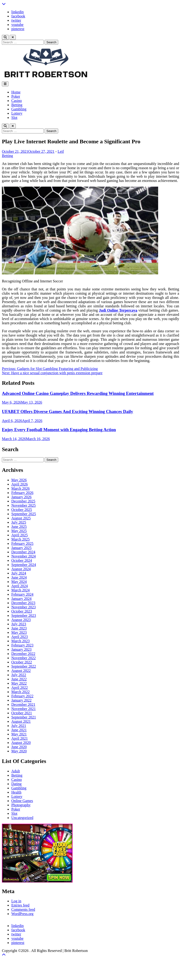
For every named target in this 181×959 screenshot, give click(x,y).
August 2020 (21, 743)
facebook (18, 16)
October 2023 (21, 611)
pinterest (17, 29)
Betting (16, 105)
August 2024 (21, 569)
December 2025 (23, 501)
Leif (61, 151)
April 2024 (19, 586)
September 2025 (23, 514)
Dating (16, 784)
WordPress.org (22, 914)
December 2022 (23, 654)
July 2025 (18, 522)
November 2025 (23, 505)
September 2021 (23, 717)
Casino (16, 101)
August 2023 (21, 620)
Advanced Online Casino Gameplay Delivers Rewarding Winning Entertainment (78, 393)
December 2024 (23, 552)
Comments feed (23, 909)
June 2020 (19, 747)
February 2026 (22, 493)
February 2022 (22, 696)
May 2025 (19, 531)
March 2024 (20, 590)
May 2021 (19, 734)
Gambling (18, 109)
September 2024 (23, 565)
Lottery (16, 113)
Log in (16, 901)
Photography (21, 805)
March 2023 (20, 641)
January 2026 (21, 497)
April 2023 (19, 637)
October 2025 (21, 510)
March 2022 (20, 692)
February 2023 (22, 645)
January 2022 (21, 700)
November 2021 (23, 709)
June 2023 (19, 628)
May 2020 (19, 751)
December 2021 (23, 704)
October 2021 (21, 713)
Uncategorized (22, 818)
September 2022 (23, 666)
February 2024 (22, 594)
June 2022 (19, 679)
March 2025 (20, 539)
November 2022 (23, 658)
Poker (15, 96)
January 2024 (21, 599)
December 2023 (23, 603)
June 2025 (19, 527)
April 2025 (19, 535)
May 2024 (19, 582)
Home (16, 92)
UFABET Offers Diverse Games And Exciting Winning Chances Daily (67, 411)
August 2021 (21, 721)
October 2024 (21, 560)
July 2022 (18, 675)
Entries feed (20, 905)
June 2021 (19, 730)
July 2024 (18, 573)
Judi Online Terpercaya (118, 310)
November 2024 (23, 556)
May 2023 (19, 632)
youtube (17, 25)
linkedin (17, 12)
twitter (16, 20)
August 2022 (21, 671)
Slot (14, 118)
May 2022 (19, 683)
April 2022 (19, 688)
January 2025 (21, 548)
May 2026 (19, 480)
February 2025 (22, 544)
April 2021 (19, 738)
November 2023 (23, 607)
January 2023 (21, 649)
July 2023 (18, 624)
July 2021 (18, 726)
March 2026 (20, 488)
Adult (15, 771)
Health (16, 792)
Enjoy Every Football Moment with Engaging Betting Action (59, 429)
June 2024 (19, 577)
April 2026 (19, 484)
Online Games (22, 801)
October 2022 (21, 662)
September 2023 (23, 616)
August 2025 (21, 518)
